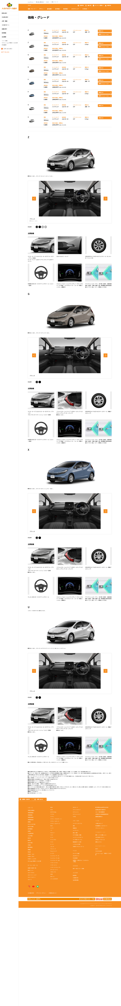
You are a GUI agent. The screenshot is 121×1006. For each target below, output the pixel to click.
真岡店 (29, 822)
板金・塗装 (75, 832)
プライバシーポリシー (100, 828)
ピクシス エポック (77, 809)
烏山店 (29, 852)
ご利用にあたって (99, 823)
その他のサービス (100, 832)
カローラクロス (31, 872)
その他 (74, 816)
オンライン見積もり (98, 5)
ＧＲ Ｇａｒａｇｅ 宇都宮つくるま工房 (103, 854)
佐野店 (29, 831)
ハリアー (52, 828)
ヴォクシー (52, 832)
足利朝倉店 (30, 828)
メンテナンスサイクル (77, 823)
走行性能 (57, 9)
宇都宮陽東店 (30, 812)
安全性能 (65, 9)
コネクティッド (75, 9)
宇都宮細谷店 (31, 819)
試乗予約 (81, 5)
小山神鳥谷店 (30, 833)
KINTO (96, 848)
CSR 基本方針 (31, 893)
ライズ (51, 842)
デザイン (41, 9)
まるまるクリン (76, 855)
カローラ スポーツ (32, 877)
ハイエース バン (53, 865)
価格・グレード (31, 9)
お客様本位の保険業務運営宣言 (101, 814)
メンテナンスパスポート (78, 837)
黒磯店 (29, 849)
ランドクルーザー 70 (54, 855)
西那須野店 (30, 847)
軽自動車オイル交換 (77, 842)
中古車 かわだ (31, 856)
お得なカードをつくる (100, 839)
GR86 (52, 874)
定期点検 (75, 828)
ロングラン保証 (76, 853)
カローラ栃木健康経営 (100, 812)
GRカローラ (75, 807)
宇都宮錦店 (30, 815)
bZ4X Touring (54, 812)
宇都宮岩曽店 (30, 817)
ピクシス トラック (76, 814)
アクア (29, 5)
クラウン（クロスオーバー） (56, 818)
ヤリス (51, 837)
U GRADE (84, 9)
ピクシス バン (76, 812)
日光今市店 (30, 842)
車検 (74, 825)
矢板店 (29, 845)
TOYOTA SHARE (98, 851)
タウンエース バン (54, 869)
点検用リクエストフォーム (78, 846)
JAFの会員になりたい (99, 837)
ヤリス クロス (53, 839)
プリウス (52, 814)
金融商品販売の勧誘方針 (100, 809)
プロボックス (53, 872)
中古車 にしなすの (32, 858)
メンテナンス (75, 830)
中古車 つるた (31, 854)
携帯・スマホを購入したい (100, 835)
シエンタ (52, 846)
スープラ (52, 853)
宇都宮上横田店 (31, 810)
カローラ (29, 879)
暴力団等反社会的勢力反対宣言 (101, 807)
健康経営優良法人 (99, 816)
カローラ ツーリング (32, 875)
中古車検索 (75, 858)
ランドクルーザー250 (54, 858)
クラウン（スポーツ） (55, 821)
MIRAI (51, 807)
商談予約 (108, 5)
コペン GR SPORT (54, 878)
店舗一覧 (88, 5)
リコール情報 (4, 40)
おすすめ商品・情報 (77, 835)
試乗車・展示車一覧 (32, 868)
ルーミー (52, 844)
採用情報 (75, 866)
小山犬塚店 (30, 835)
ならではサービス (100, 846)
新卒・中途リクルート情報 (78, 868)
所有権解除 (4, 44)
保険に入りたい (98, 842)
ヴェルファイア (53, 851)
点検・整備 (76, 821)
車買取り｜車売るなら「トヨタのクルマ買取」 (81, 861)
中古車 (75, 851)
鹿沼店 (29, 840)
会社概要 (75, 873)
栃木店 (29, 838)
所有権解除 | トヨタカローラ (101, 825)
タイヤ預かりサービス (77, 839)
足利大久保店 (30, 826)
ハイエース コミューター (55, 867)
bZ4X (51, 809)
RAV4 (51, 825)
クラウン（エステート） (55, 823)
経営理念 (75, 875)
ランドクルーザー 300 (55, 860)
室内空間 (49, 9)
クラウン (52, 816)
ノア (51, 830)
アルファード (53, 848)
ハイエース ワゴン (54, 862)
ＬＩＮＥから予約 (76, 844)
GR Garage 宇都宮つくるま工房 (34, 861)
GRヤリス (52, 876)
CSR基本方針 (75, 877)
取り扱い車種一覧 (33, 865)
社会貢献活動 (75, 880)
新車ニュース (30, 870)
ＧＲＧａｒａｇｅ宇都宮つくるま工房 (10, 42)
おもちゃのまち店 (31, 824)
